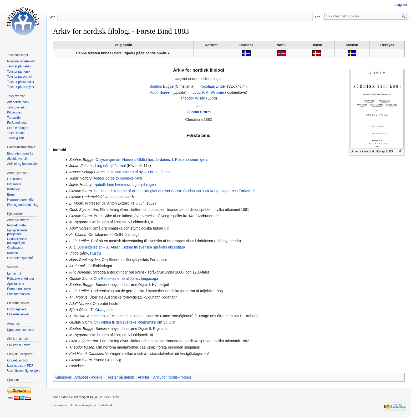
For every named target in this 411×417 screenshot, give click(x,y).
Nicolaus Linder (213, 86)
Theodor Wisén (192, 98)
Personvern (59, 405)
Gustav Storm (198, 112)
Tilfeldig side (15, 138)
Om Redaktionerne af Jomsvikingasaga (126, 278)
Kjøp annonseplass (20, 330)
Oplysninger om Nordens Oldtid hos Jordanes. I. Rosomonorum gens (151, 159)
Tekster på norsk (18, 71)
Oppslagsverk (16, 309)
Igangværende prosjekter (17, 232)
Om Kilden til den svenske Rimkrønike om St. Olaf (134, 322)
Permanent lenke (19, 289)
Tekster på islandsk (20, 82)
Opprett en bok (17, 360)
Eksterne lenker (18, 314)
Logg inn (401, 5)
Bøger (11, 194)
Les (317, 17)
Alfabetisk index (18, 102)
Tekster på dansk (120, 377)
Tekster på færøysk (20, 87)
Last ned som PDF (20, 366)
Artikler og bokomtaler (22, 164)
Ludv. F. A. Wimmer (208, 92)
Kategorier (63, 377)
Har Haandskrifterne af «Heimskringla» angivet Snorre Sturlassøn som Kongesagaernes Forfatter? (174, 191)
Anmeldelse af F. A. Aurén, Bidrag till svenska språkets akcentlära (131, 247)
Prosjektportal (16, 225)
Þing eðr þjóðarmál (110, 165)
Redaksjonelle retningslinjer (17, 241)
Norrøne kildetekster (21, 61)
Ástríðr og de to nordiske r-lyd (118, 178)
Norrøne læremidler (20, 199)
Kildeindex (14, 112)
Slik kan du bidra (19, 345)
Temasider (14, 118)
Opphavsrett (15, 248)
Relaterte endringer (20, 278)
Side (52, 17)
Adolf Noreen (160, 92)
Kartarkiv (13, 189)
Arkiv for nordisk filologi (172, 377)
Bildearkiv (14, 184)
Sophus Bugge (161, 86)
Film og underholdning (22, 205)
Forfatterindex (17, 123)
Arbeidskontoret (18, 220)
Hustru (95, 253)
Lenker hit (14, 273)
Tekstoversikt (16, 107)
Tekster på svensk (19, 76)
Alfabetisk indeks (88, 377)
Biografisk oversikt (20, 153)
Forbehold (105, 405)
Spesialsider (15, 284)
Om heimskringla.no (82, 405)
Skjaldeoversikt (17, 159)
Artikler (143, 377)
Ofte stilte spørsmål (20, 258)
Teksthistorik (15, 133)
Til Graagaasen (102, 309)
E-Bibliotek (14, 179)
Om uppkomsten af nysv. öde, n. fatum (138, 172)
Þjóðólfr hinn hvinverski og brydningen (125, 184)
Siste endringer (17, 128)
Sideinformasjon (18, 294)
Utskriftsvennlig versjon (23, 371)
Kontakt (12, 253)
